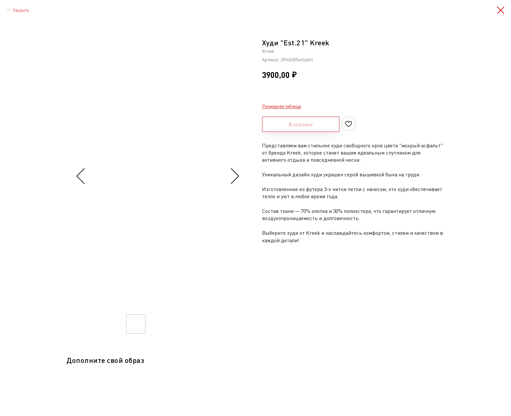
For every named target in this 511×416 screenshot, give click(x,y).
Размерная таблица (281, 106)
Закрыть (20, 10)
